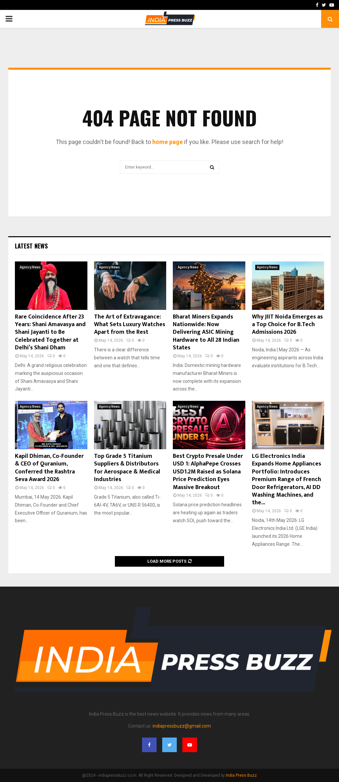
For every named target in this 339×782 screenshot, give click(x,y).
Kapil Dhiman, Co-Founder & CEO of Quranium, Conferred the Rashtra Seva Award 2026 (49, 467)
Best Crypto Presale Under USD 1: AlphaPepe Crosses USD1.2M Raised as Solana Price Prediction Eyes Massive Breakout (208, 471)
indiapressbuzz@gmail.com (182, 726)
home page (167, 141)
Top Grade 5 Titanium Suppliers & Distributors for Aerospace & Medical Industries (127, 467)
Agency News (30, 267)
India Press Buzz (241, 775)
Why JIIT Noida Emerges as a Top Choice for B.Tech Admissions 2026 (287, 324)
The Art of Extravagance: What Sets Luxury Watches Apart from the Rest (129, 324)
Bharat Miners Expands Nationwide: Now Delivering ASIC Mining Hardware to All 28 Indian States (206, 332)
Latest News (31, 246)
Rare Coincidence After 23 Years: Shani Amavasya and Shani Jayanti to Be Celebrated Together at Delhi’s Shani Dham (50, 332)
